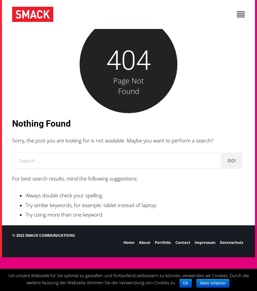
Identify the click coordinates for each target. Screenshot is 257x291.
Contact (182, 242)
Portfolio (163, 242)
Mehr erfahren (212, 283)
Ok (185, 283)
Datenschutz (231, 242)
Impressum (205, 242)
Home (129, 242)
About (144, 242)
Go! (232, 160)
